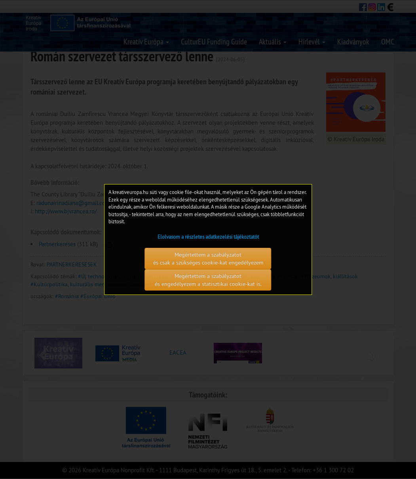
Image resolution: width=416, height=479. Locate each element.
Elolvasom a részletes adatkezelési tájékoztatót (208, 237)
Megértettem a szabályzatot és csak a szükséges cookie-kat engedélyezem (208, 258)
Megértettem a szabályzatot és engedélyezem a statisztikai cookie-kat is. (208, 279)
